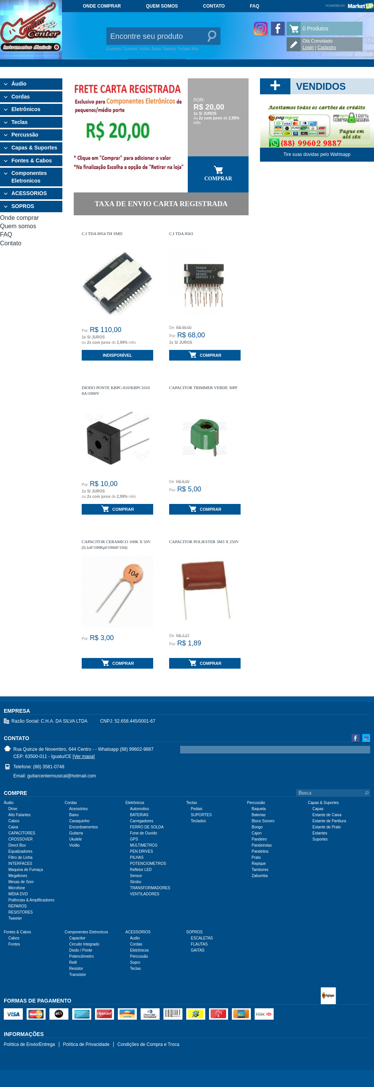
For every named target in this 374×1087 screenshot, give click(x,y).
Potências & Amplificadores (31, 900)
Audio (135, 938)
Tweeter (15, 918)
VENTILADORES (144, 894)
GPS (134, 839)
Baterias (259, 815)
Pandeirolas (262, 845)
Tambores (260, 870)
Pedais (197, 809)
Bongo (257, 827)
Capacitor (77, 938)
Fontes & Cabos (31, 160)
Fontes (14, 944)
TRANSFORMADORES (150, 888)
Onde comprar (102, 6)
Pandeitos (260, 851)
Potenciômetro (81, 956)
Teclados (198, 821)
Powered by (350, 6)
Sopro (135, 962)
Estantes (319, 833)
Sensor (136, 876)
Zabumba (260, 876)
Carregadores (141, 821)
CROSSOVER (20, 839)
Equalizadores (20, 851)
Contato (214, 6)
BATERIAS (139, 815)
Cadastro (326, 47)
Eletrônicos (25, 109)
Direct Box (17, 845)
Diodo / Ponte (80, 950)
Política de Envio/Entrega (29, 1044)
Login (308, 47)
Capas (317, 809)
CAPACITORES (21, 833)
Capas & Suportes (34, 148)
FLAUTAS (199, 944)
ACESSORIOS (29, 193)
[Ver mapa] (84, 756)
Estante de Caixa (326, 815)
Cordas (20, 97)
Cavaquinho (79, 821)
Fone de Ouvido (143, 833)
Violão (74, 845)
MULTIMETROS (143, 845)
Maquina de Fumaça (25, 870)
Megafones (17, 876)
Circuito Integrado (84, 944)
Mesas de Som (21, 882)
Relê (73, 962)
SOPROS (22, 206)
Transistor (77, 975)
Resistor (76, 968)
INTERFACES (20, 863)
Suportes (320, 839)
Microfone (16, 888)
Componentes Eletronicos (29, 177)
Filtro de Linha (20, 857)
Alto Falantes (19, 815)
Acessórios (78, 809)
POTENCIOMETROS (148, 863)
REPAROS (17, 906)
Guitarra (76, 833)
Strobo (135, 882)
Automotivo (139, 809)
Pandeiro (259, 839)
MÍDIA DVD (18, 894)
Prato (256, 857)
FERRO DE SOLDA (146, 827)
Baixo (74, 815)
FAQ (254, 6)
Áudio (19, 84)
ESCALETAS (202, 938)
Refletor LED (141, 870)
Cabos (13, 821)
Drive (12, 809)
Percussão (24, 135)
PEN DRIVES (141, 851)
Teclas (19, 122)
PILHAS (137, 857)
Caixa (13, 827)
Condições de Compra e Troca (148, 1044)
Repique (259, 863)
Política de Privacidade (86, 1044)
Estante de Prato (326, 827)
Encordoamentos (83, 827)
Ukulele (75, 839)
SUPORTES (201, 815)
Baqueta (259, 809)
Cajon (256, 833)
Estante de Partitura (329, 821)
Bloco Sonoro (263, 821)
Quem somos (162, 6)
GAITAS (197, 950)
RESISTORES (20, 912)
